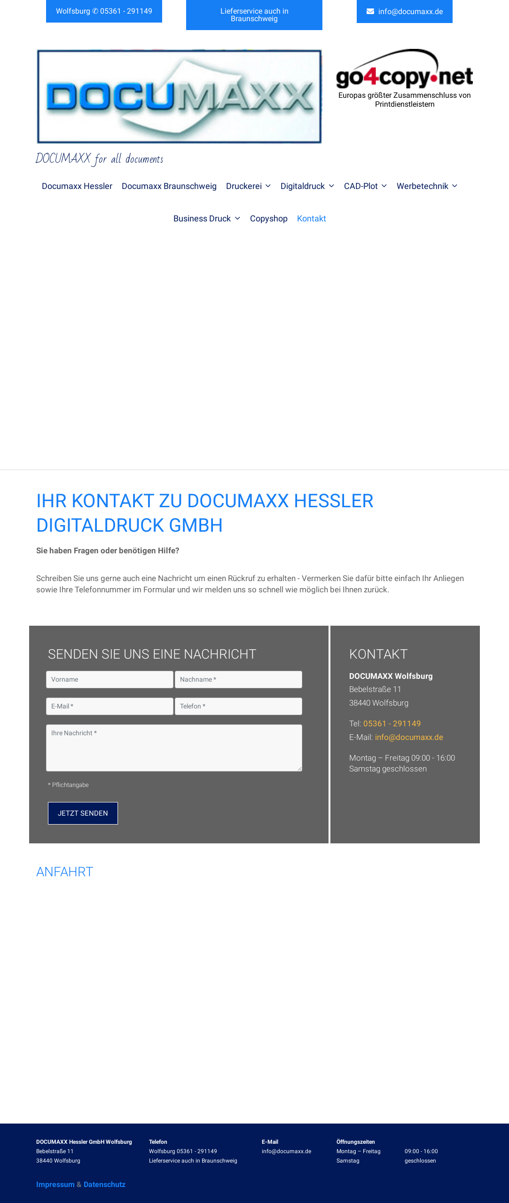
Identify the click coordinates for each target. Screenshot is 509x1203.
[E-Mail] (109, 706)
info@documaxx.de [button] (405, 11)
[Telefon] (238, 706)
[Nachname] (238, 679)
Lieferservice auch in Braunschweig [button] (254, 15)
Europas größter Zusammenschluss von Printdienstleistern (404, 100)
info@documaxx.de (409, 737)
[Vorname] (109, 679)
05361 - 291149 (392, 723)
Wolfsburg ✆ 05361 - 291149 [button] (104, 11)
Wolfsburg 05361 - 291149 (183, 1151)
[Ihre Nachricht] (174, 747)
